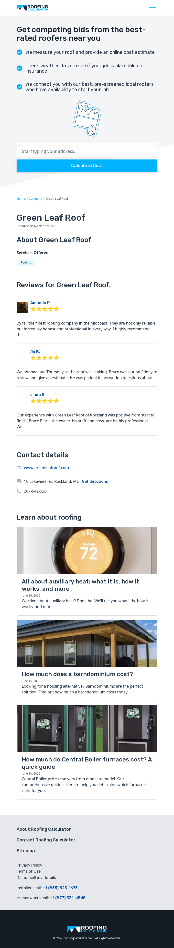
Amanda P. (40, 302)
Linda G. (37, 394)
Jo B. (35, 351)
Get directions (95, 481)
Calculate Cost (87, 165)
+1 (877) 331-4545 (68, 898)
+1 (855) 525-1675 (60, 888)
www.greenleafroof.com (46, 467)
